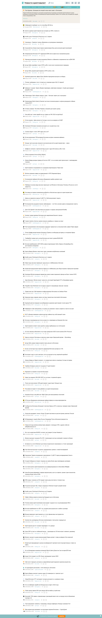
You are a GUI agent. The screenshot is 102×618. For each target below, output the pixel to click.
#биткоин (25, 18)
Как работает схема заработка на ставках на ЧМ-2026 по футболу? (44, 114)
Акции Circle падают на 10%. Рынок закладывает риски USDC (41, 556)
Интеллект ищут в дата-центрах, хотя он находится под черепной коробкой (46, 354)
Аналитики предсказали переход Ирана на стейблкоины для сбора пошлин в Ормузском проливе (51, 268)
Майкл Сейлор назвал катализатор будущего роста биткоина (42, 497)
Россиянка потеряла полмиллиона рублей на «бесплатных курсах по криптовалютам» (48, 192)
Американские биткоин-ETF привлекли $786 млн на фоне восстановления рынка (47, 53)
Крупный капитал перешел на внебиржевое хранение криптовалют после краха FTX (48, 303)
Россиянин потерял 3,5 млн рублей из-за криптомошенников (41, 389)
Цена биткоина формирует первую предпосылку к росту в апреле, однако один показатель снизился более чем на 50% (50, 473)
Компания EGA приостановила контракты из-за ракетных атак (42, 126)
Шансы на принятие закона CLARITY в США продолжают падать (43, 198)
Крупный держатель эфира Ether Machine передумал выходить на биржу (45, 76)
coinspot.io (34, 38)
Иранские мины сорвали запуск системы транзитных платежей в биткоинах (46, 297)
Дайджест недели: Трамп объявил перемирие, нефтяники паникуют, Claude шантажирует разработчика (49, 88)
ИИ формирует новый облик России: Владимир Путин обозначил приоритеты (46, 419)
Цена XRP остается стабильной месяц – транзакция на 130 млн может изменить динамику (50, 531)
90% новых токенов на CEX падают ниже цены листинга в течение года (45, 480)
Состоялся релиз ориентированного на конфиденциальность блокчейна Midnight (47, 466)
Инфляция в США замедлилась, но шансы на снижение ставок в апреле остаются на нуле (49, 308)
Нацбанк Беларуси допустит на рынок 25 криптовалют (40, 366)
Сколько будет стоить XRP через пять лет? (37, 131)
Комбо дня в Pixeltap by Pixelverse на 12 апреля (38, 36)
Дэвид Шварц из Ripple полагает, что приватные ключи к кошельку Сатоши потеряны (48, 360)
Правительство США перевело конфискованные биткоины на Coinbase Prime (46, 291)
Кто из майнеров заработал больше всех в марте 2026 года (41, 585)
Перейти (61, 616)
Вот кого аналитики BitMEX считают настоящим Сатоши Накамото (43, 432)
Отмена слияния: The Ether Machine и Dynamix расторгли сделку (42, 108)
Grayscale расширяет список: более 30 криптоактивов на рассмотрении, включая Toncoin (49, 413)
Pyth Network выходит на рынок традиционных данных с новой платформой (46, 449)
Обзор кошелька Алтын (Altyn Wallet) (35, 154)
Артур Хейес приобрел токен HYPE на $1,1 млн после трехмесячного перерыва (47, 65)
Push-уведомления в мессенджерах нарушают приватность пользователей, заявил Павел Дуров (51, 227)
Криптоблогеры (49, 7)
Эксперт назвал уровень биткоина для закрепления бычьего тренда (43, 215)
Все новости (27, 7)
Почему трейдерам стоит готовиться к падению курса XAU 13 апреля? (44, 82)
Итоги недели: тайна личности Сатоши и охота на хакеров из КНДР (44, 120)
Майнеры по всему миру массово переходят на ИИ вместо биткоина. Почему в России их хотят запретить (51, 185)
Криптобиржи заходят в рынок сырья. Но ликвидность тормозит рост (44, 573)
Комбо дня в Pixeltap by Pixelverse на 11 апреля (38, 257)
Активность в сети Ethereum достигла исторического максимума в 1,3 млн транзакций (49, 444)
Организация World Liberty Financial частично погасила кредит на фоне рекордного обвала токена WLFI (50, 102)
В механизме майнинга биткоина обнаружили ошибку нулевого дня (43, 179)
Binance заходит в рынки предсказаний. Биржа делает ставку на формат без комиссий (49, 537)
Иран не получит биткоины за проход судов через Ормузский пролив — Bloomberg (48, 337)
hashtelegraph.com (37, 91)
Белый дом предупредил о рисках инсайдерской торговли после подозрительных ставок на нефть (50, 543)
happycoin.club (36, 84)
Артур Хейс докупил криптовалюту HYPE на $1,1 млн (39, 71)
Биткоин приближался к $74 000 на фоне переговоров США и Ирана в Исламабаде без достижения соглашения (49, 244)
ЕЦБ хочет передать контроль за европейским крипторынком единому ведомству (48, 562)
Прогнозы (40, 7)
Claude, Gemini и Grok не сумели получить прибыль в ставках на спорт (44, 221)
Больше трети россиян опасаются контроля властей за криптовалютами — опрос (47, 143)
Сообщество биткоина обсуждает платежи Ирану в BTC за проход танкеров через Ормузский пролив (51, 407)
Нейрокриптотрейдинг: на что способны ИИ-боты (39, 25)
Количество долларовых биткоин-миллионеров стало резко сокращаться (45, 520)
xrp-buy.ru (35, 133)
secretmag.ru (35, 188)
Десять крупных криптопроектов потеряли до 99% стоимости (42, 31)
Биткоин (34, 7)
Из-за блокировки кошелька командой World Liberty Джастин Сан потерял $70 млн (48, 550)
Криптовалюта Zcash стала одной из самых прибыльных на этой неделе (45, 326)
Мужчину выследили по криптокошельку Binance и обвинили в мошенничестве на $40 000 (50, 59)
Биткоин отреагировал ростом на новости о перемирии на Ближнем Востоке (46, 320)
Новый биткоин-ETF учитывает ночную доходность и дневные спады (44, 579)
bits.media (35, 21)
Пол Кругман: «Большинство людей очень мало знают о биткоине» (43, 10)
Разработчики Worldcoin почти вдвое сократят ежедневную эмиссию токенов (46, 286)
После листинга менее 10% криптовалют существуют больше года (43, 383)
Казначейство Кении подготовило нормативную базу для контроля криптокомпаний (48, 48)
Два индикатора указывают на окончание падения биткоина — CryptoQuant (46, 609)
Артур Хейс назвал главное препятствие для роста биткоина (41, 343)
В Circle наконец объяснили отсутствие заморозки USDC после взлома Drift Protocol (48, 331)
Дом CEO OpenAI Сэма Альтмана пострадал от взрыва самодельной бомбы (46, 209)
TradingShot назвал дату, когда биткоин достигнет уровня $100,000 (44, 238)
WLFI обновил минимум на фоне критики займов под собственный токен (45, 314)
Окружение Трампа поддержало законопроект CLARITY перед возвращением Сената (48, 455)
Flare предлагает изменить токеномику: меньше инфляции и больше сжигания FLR (47, 603)
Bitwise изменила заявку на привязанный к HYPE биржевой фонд (43, 173)
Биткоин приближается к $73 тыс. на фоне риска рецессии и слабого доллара (46, 508)
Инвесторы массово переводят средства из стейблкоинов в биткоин (44, 263)
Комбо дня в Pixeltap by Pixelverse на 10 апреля (38, 491)
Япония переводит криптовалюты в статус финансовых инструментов (44, 514)
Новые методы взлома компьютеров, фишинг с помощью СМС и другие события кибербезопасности (47, 425)
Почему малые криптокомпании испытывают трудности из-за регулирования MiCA (47, 503)
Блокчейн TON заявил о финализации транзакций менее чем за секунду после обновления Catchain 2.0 (50, 597)
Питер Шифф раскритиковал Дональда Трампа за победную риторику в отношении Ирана (50, 232)
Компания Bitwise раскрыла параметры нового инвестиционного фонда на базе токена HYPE (50, 274)
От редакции (68, 7)
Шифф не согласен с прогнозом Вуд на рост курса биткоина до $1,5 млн (45, 149)
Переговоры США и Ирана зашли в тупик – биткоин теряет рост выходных (45, 95)
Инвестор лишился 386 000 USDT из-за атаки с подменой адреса (43, 377)
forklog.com (35, 122)
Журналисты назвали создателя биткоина (36, 371)
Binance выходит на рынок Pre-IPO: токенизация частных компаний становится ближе (49, 438)
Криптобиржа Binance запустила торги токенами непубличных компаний (45, 251)
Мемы (59, 7)
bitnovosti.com (36, 27)
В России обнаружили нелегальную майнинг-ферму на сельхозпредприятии (45, 400)
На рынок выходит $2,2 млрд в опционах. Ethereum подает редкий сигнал (45, 485)
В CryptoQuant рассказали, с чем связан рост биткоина (40, 567)
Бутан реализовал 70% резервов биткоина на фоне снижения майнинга (44, 137)
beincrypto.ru (35, 32)
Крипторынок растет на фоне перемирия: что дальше (40, 525)
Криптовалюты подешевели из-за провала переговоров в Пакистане (44, 167)
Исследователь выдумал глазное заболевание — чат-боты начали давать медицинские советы (51, 204)
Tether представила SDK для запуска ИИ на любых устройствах (42, 590)
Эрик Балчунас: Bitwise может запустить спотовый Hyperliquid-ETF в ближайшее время (49, 280)
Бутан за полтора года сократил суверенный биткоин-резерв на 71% (44, 349)
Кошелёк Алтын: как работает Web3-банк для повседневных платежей (44, 394)
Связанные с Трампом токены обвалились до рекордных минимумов (44, 42)
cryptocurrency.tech (39, 569)
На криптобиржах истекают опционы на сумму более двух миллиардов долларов (47, 461)
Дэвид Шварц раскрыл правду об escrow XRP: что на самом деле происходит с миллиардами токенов (51, 161)
